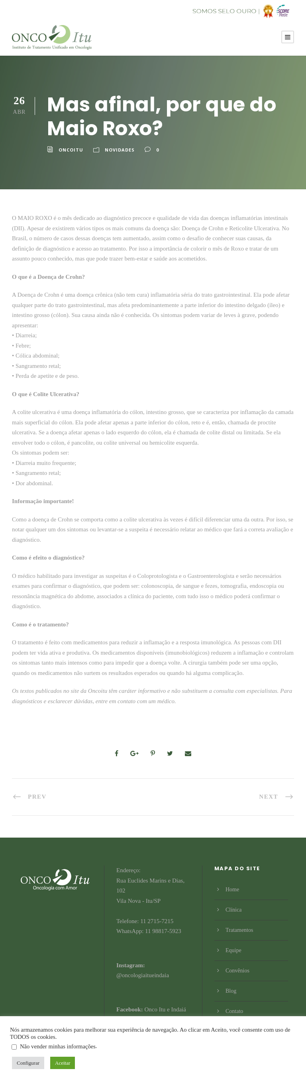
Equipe (233, 950)
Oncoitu (71, 150)
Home (232, 889)
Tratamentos (239, 930)
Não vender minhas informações (58, 1046)
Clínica (233, 910)
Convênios (237, 971)
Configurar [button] (28, 1063)
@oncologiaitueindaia (142, 975)
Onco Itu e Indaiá (165, 1009)
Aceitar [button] (62, 1063)
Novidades (120, 150)
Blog (231, 991)
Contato (234, 1011)
